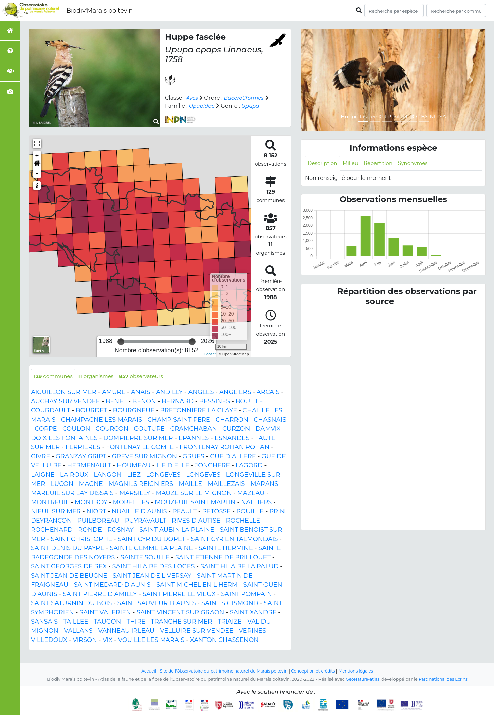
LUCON (62, 484)
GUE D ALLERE (233, 456)
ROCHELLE (243, 521)
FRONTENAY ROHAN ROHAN (225, 447)
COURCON (112, 429)
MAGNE (91, 484)
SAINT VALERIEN (105, 612)
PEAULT (184, 511)
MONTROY (91, 502)
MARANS (264, 484)
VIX (107, 640)
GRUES (193, 456)
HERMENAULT (89, 466)
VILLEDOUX (49, 640)
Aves (192, 98)
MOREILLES (131, 502)
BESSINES (214, 401)
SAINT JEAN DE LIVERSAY (152, 576)
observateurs (147, 376)
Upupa (257, 106)
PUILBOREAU (98, 521)
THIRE (136, 622)
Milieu (353, 163)
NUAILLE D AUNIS (139, 511)
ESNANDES (232, 438)
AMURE (113, 392)
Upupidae (207, 106)
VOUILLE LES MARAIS (151, 640)
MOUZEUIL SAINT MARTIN (195, 502)
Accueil (142, 671)
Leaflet (210, 354)
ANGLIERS (235, 392)
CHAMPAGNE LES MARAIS (101, 420)
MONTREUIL (50, 502)
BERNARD (178, 401)
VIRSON (85, 640)
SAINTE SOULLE (145, 557)
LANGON (108, 475)
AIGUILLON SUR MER (63, 392)
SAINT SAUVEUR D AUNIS (156, 603)
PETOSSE (216, 511)
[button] (37, 164)
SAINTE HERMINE (226, 548)
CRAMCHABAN (193, 429)
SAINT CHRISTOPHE (81, 539)
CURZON (236, 429)
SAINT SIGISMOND (229, 603)
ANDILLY (169, 392)
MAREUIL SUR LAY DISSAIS (72, 493)
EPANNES (194, 438)
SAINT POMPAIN (246, 594)
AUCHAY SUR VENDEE (65, 401)
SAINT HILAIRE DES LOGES (153, 567)
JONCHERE (212, 466)
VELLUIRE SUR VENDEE (196, 631)
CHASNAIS (270, 420)
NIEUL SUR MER (56, 511)
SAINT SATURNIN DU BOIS (71, 603)
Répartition (381, 163)
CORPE (46, 429)
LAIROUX (74, 475)
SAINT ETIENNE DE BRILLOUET (223, 557)
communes (54, 376)
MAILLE (190, 484)
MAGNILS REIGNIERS (140, 484)
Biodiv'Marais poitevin (99, 10)
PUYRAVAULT (145, 521)
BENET (116, 401)
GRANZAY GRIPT (81, 456)
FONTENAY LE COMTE (140, 447)
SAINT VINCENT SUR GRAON (180, 612)
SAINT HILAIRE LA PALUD (239, 567)
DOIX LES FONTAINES (64, 438)
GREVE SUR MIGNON (144, 456)
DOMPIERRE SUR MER (138, 438)
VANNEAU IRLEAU (126, 631)
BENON (144, 401)
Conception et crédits (316, 671)
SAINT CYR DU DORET (151, 539)
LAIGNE (43, 475)
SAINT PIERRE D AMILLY (100, 594)
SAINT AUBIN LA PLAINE (176, 530)
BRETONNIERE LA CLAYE (198, 410)
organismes (99, 376)
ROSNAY (120, 530)
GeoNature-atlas (361, 679)
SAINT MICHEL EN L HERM (197, 585)
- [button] (37, 173)
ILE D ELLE (172, 466)
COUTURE (149, 429)
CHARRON (232, 420)
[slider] (120, 341)
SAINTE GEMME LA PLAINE (151, 548)
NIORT (96, 511)
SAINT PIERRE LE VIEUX (179, 594)
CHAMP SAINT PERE (179, 420)
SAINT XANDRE (253, 612)
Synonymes (418, 163)
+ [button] (37, 156)
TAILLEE (75, 622)
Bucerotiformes (246, 98)
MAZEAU (251, 493)
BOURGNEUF (133, 410)
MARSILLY (134, 493)
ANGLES (201, 392)
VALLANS (78, 631)
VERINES (252, 631)
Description (323, 163)
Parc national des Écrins (444, 679)
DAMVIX (268, 429)
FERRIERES (83, 447)
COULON (76, 429)
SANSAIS (44, 622)
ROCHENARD (52, 530)
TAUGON (107, 622)
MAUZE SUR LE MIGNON (193, 493)
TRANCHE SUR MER (181, 622)
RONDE (90, 530)
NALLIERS (256, 502)
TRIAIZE (230, 622)
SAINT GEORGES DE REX (69, 567)
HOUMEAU (134, 466)
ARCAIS (268, 392)
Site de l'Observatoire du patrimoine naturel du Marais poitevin (222, 671)
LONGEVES (163, 475)
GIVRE (40, 456)
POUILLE (250, 511)
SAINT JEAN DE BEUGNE (69, 576)
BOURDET (91, 410)
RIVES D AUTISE (196, 521)
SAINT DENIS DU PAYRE (67, 548)
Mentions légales (361, 671)
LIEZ (134, 475)
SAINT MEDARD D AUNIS (112, 585)
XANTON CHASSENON (224, 640)
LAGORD (249, 466)
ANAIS (140, 392)
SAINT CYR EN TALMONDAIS (234, 539)
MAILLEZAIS (226, 484)
